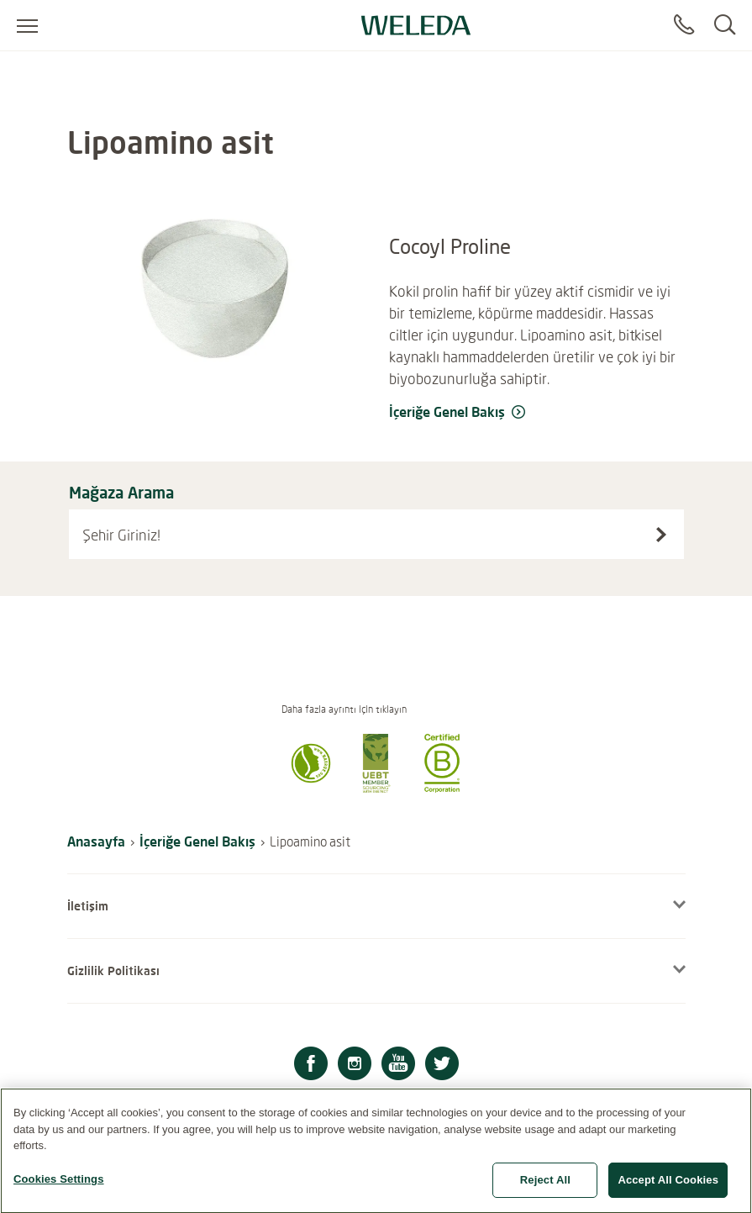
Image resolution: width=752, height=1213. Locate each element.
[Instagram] (354, 1065)
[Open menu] (27, 25)
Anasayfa (96, 841)
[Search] (724, 25)
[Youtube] (398, 1065)
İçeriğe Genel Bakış (197, 841)
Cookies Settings (58, 1186)
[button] (310, 787)
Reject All (545, 1187)
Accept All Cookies (668, 1187)
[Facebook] (311, 1065)
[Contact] (684, 25)
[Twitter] (442, 1065)
